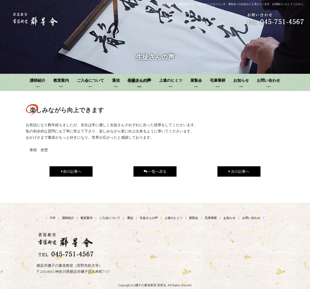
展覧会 (193, 218)
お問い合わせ (251, 218)
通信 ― (116, 83)
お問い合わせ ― (268, 83)
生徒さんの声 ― (139, 83)
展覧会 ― (196, 83)
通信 (130, 218)
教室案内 (87, 218)
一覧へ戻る (155, 172)
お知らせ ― (241, 83)
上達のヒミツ (173, 218)
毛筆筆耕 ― (217, 83)
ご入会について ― (90, 83)
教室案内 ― (61, 83)
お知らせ (229, 218)
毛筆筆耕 (211, 218)
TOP (52, 218)
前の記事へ (71, 172)
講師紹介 (68, 218)
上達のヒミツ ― (170, 83)
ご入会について (109, 218)
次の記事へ (239, 172)
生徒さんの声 (149, 218)
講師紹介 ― (37, 83)
